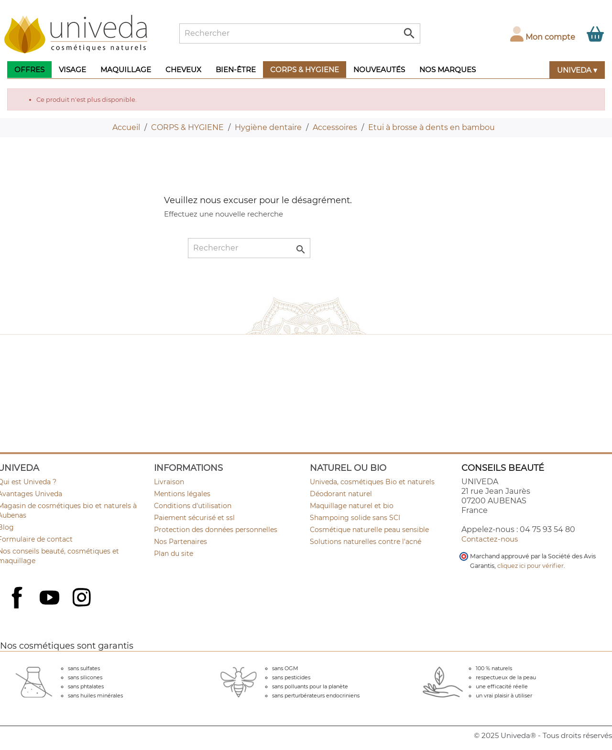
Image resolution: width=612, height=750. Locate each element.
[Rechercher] (299, 33)
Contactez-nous (489, 538)
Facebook (18, 608)
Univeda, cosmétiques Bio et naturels (372, 482)
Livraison (169, 482)
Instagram (83, 598)
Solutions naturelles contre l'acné (365, 541)
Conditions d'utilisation (192, 505)
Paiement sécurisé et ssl (194, 517)
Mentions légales (182, 493)
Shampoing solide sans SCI (355, 517)
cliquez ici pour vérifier (530, 565)
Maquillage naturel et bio (351, 505)
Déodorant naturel (341, 493)
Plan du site (173, 553)
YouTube (51, 598)
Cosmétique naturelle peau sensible (369, 529)
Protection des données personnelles (215, 529)
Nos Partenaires (180, 541)
